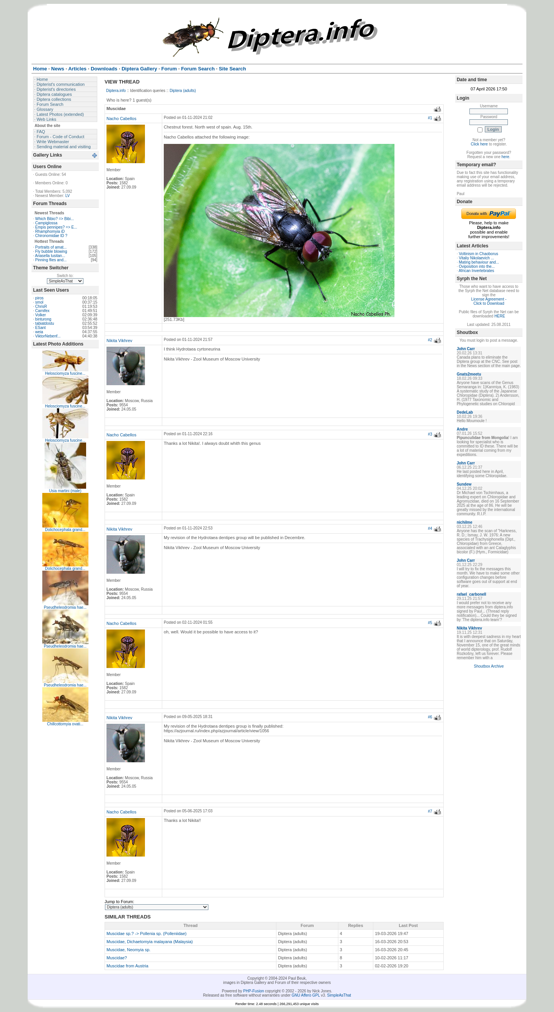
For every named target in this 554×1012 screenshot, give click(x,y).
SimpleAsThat (339, 995)
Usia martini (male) (65, 491)
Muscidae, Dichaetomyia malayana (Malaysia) (149, 941)
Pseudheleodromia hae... (65, 607)
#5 (430, 623)
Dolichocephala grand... (65, 530)
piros (39, 298)
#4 (430, 528)
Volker (40, 315)
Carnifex (42, 311)
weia (39, 332)
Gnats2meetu (469, 374)
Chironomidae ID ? (51, 236)
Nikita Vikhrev (119, 340)
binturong (43, 319)
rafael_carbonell (471, 594)
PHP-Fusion (253, 991)
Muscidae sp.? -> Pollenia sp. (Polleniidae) (146, 933)
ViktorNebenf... (48, 336)
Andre (462, 429)
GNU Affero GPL (306, 995)
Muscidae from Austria (127, 966)
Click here (479, 144)
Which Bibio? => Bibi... (54, 219)
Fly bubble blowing (51, 251)
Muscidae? (116, 957)
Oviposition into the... (477, 266)
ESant (40, 328)
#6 (430, 717)
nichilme (464, 522)
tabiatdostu (44, 323)
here (505, 157)
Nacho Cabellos (121, 118)
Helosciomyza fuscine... (65, 373)
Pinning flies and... (51, 260)
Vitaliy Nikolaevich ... (476, 258)
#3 (430, 434)
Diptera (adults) (183, 91)
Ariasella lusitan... (50, 256)
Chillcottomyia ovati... (65, 724)
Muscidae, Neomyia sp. (128, 949)
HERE (499, 316)
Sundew (464, 484)
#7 (430, 811)
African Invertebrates (476, 271)
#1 (430, 118)
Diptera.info (116, 91)
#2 (430, 340)
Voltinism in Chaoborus (478, 254)
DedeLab (465, 412)
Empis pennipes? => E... (56, 227)
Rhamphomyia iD (50, 231)
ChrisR (41, 306)
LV (67, 196)
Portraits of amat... (51, 247)
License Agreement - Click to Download (489, 301)
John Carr (466, 349)
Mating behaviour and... (479, 262)
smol (39, 302)
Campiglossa (46, 223)
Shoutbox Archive (489, 666)
